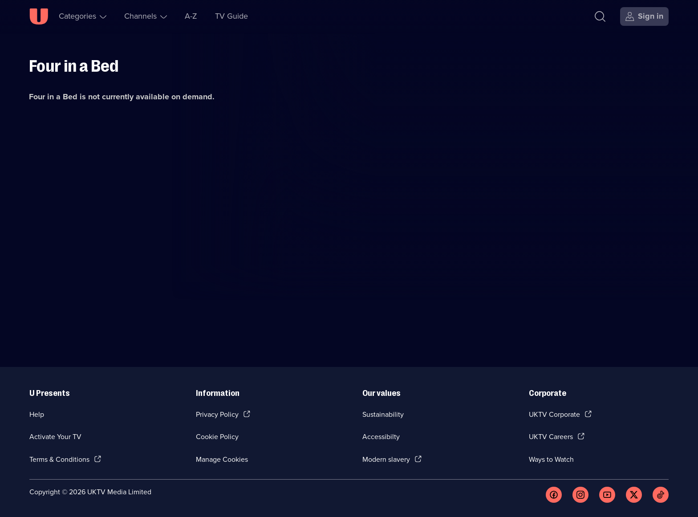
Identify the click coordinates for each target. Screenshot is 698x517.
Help (36, 414)
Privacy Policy (217, 414)
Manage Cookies (222, 459)
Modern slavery (386, 459)
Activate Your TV (55, 437)
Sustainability (383, 414)
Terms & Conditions (59, 459)
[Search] (600, 16)
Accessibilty (381, 437)
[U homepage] (38, 16)
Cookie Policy (217, 437)
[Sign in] (644, 16)
